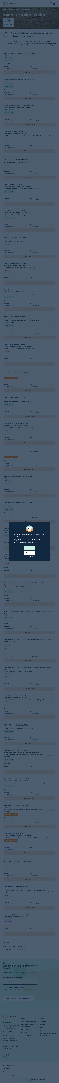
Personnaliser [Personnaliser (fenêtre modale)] (29, 556)
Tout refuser (29, 553)
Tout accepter (29, 548)
